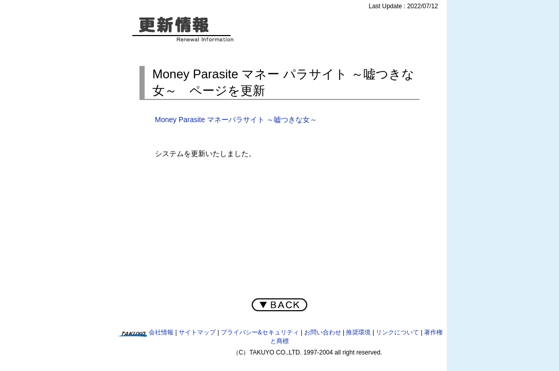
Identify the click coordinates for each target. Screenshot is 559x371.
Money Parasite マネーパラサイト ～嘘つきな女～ (236, 119)
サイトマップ (197, 332)
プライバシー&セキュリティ (260, 332)
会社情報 (161, 332)
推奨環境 (358, 332)
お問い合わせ (322, 332)
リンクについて (397, 332)
